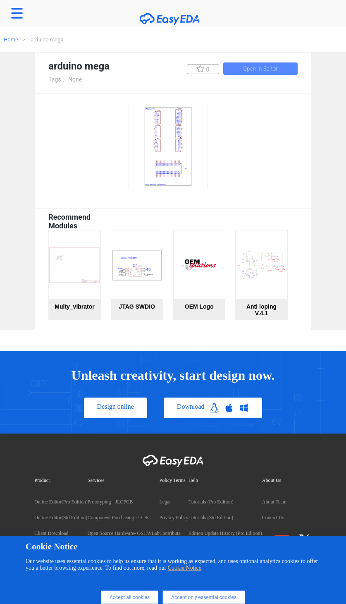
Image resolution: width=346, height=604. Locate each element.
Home (11, 39)
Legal (164, 502)
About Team (274, 502)
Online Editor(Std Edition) (60, 517)
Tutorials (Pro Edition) (211, 502)
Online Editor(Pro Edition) (61, 502)
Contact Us (273, 517)
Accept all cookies (130, 597)
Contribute (169, 533)
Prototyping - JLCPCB (110, 502)
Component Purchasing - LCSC (119, 517)
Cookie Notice (184, 568)
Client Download (51, 533)
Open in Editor (260, 68)
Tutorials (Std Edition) (211, 517)
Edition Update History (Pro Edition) (225, 533)
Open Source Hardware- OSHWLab (124, 533)
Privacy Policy (173, 517)
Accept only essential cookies (203, 597)
